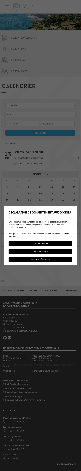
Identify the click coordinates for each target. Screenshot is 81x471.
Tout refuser (40, 251)
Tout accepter (40, 243)
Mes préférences (40, 259)
